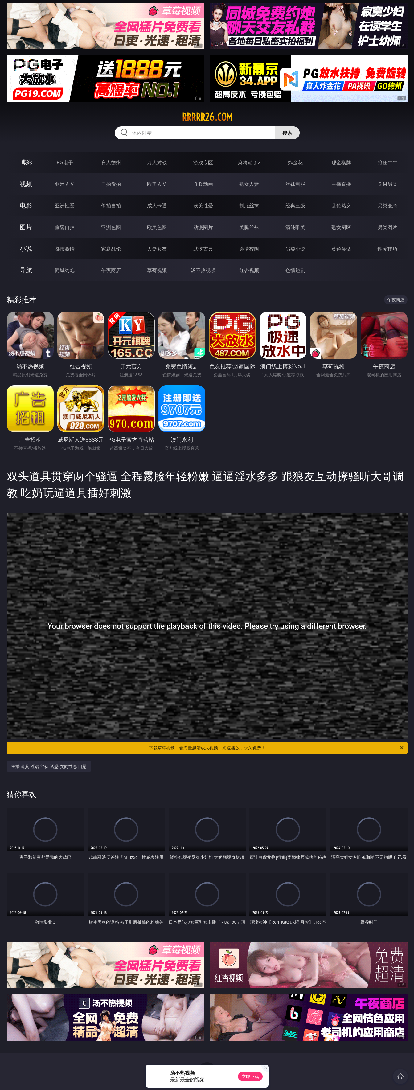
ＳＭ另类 (387, 184)
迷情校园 (249, 248)
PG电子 (65, 162)
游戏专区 (203, 162)
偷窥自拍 (65, 227)
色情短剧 (295, 270)
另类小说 (295, 248)
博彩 (26, 162)
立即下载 (250, 1076)
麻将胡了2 (249, 162)
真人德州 (111, 162)
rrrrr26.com (207, 117)
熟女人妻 (249, 184)
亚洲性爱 (65, 205)
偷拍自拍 (111, 205)
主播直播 (341, 184)
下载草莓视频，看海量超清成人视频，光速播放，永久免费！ (276, 748)
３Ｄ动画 (203, 184)
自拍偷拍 (111, 184)
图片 (26, 227)
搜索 (287, 132)
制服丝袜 (249, 205)
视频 (26, 184)
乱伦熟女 (341, 205)
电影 (26, 205)
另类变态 (387, 205)
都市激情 (65, 248)
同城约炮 (65, 270)
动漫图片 (203, 227)
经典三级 (295, 205)
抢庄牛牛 (387, 162)
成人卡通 (157, 205)
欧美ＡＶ (157, 184)
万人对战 (157, 162)
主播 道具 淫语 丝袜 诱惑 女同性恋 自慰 (49, 766)
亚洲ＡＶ (65, 184)
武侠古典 (203, 248)
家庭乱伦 (111, 248)
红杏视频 (249, 270)
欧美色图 (157, 227)
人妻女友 (157, 248)
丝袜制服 (295, 184)
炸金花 (295, 162)
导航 (26, 270)
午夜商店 (111, 270)
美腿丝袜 (249, 227)
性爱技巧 (387, 248)
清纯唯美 (295, 227)
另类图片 (387, 227)
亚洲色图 (111, 227)
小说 (26, 248)
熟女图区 (341, 227)
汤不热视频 (203, 270)
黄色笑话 (341, 248)
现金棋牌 (341, 162)
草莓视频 (157, 270)
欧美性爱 (203, 205)
